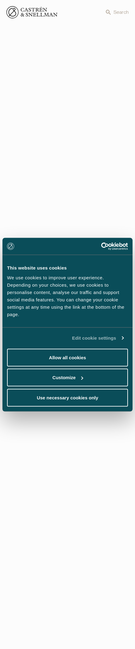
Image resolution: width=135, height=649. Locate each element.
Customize (67, 377)
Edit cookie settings (94, 338)
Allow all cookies (67, 357)
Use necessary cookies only (67, 397)
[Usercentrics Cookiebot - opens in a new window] (101, 246)
